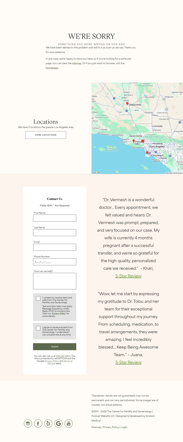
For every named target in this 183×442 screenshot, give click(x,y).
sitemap (76, 63)
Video (102, 10)
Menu (172, 10)
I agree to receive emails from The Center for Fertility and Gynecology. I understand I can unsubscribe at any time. (57, 331)
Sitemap (96, 427)
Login (124, 427)
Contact (156, 10)
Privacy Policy (59, 313)
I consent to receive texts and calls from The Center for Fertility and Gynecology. (57, 307)
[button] (87, 11)
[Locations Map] (137, 128)
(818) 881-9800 (63, 355)
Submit (54, 346)
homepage (52, 67)
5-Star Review (128, 275)
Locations (139, 10)
